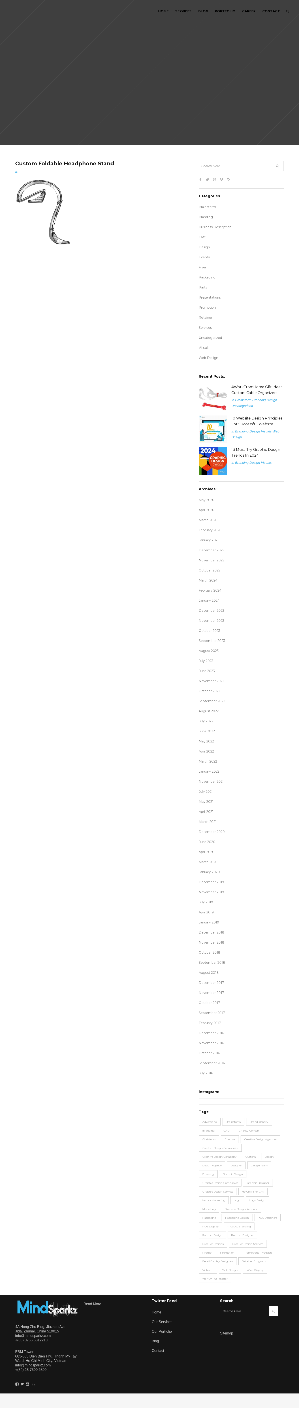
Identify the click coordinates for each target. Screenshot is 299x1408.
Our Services (162, 1322)
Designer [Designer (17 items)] (236, 1165)
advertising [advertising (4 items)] (209, 1121)
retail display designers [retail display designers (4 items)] (217, 1261)
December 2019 (211, 882)
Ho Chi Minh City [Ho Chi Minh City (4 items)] (253, 1191)
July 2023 (206, 661)
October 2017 (209, 1003)
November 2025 (211, 560)
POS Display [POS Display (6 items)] (210, 1226)
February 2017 (210, 1023)
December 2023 (211, 611)
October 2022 (209, 691)
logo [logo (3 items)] (237, 1200)
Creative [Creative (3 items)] (229, 1139)
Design (204, 247)
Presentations (210, 297)
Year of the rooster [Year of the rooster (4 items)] (215, 1278)
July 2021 (206, 792)
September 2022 (212, 701)
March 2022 (208, 761)
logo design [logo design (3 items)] (257, 1200)
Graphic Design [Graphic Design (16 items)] (233, 1174)
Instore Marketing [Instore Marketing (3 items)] (213, 1200)
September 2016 (212, 1063)
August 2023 (209, 651)
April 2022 (206, 751)
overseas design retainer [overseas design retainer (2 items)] (240, 1209)
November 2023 (211, 621)
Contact (158, 1351)
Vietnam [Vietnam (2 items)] (208, 1270)
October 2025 (209, 570)
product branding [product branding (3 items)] (239, 1226)
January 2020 (209, 872)
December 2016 (211, 1033)
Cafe (202, 237)
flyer (202, 267)
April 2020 (206, 852)
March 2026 (208, 520)
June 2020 (207, 842)
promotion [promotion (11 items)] (227, 1252)
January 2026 (209, 540)
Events (204, 257)
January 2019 (209, 922)
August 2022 (209, 711)
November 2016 (211, 1043)
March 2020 (208, 862)
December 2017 (211, 983)
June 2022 (207, 731)
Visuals (204, 348)
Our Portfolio (162, 1331)
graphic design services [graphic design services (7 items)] (217, 1191)
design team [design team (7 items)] (259, 1165)
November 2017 (211, 993)
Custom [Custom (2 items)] (250, 1156)
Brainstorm (207, 207)
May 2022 (206, 741)
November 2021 (211, 782)
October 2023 (209, 631)
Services (205, 328)
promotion (207, 308)
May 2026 (206, 500)
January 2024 (209, 601)
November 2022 (211, 681)
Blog (155, 1341)
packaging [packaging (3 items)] (209, 1217)
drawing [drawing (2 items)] (208, 1174)
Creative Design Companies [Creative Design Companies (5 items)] (220, 1148)
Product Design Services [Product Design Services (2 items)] (247, 1244)
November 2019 (211, 892)
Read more (92, 1304)
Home (156, 1312)
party (203, 287)
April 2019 (206, 912)
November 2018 (211, 942)
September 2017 (212, 1013)
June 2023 (207, 671)
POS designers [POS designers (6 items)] (267, 1217)
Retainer (205, 318)
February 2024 (210, 590)
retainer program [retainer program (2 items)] (254, 1261)
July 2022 (206, 721)
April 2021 (206, 812)
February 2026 (210, 530)
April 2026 (206, 510)
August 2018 (209, 973)
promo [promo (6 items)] (206, 1252)
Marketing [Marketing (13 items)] (209, 1209)
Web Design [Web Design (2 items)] (230, 1270)
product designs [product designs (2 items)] (213, 1244)
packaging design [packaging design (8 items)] (237, 1217)
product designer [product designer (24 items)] (242, 1235)
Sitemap (226, 1333)
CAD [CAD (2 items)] (226, 1130)
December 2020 (212, 832)
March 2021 (208, 822)
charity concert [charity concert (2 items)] (249, 1130)
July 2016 (206, 1073)
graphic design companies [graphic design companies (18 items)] (220, 1183)
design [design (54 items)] (269, 1156)
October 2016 (209, 1053)
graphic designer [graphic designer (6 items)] (258, 1183)
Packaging (207, 277)
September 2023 (212, 641)
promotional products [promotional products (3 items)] (257, 1252)
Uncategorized (210, 338)
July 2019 (206, 902)
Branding (206, 217)
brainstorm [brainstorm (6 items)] (233, 1121)
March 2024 (208, 580)
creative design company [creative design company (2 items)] (219, 1156)
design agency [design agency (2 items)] (212, 1165)
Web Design (208, 358)
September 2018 (212, 963)
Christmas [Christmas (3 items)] (209, 1139)
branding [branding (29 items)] (208, 1130)
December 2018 (211, 932)
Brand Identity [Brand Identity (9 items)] (259, 1121)
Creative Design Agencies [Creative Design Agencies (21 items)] (260, 1139)
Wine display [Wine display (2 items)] (255, 1270)
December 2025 (211, 550)
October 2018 (209, 953)
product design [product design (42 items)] (212, 1235)
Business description (215, 227)
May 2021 (206, 802)
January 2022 (209, 771)
